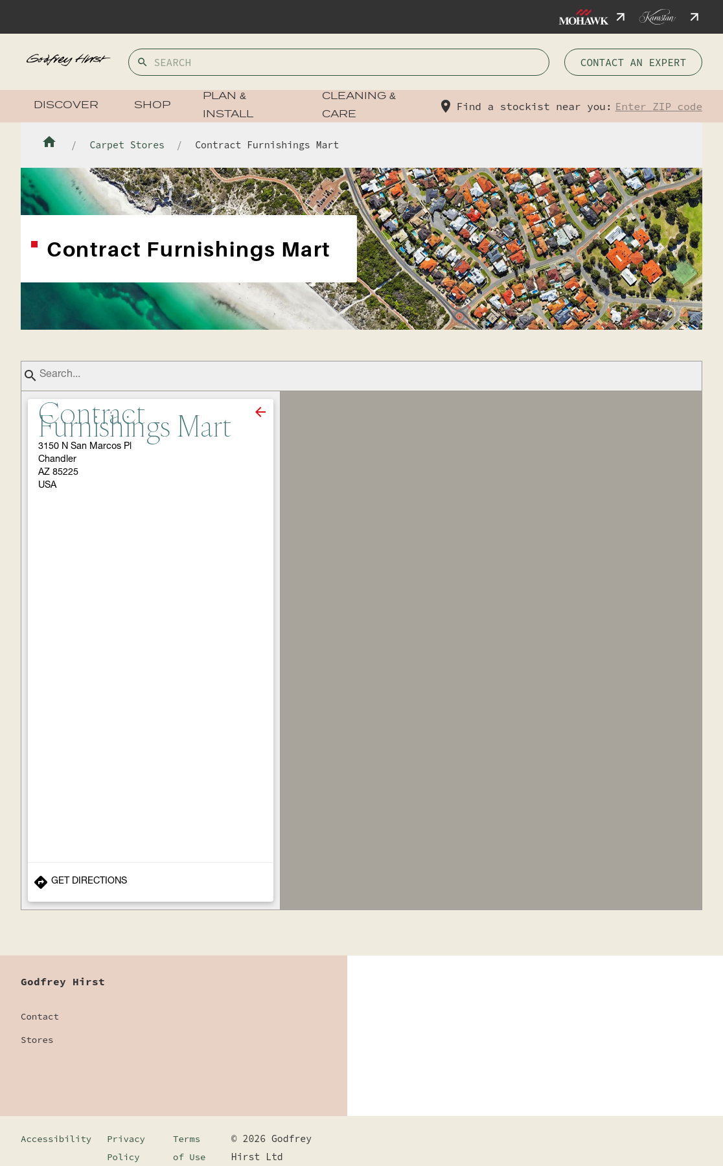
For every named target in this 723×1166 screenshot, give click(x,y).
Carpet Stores (126, 145)
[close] (260, 412)
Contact (40, 1016)
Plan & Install (228, 106)
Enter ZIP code (658, 106)
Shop (152, 106)
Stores (37, 1040)
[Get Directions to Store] (150, 882)
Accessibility (56, 1139)
